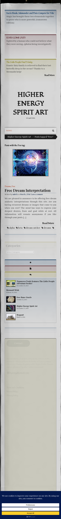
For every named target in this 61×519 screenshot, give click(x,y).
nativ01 (15, 194)
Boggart (20, 315)
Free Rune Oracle (24, 297)
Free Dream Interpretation (28, 190)
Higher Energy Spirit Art (30, 103)
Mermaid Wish (12, 290)
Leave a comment (37, 194)
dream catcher (33, 227)
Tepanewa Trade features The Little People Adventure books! (36, 282)
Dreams (8, 186)
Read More (48, 223)
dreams (47, 227)
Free (13, 186)
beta (20, 227)
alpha (12, 227)
